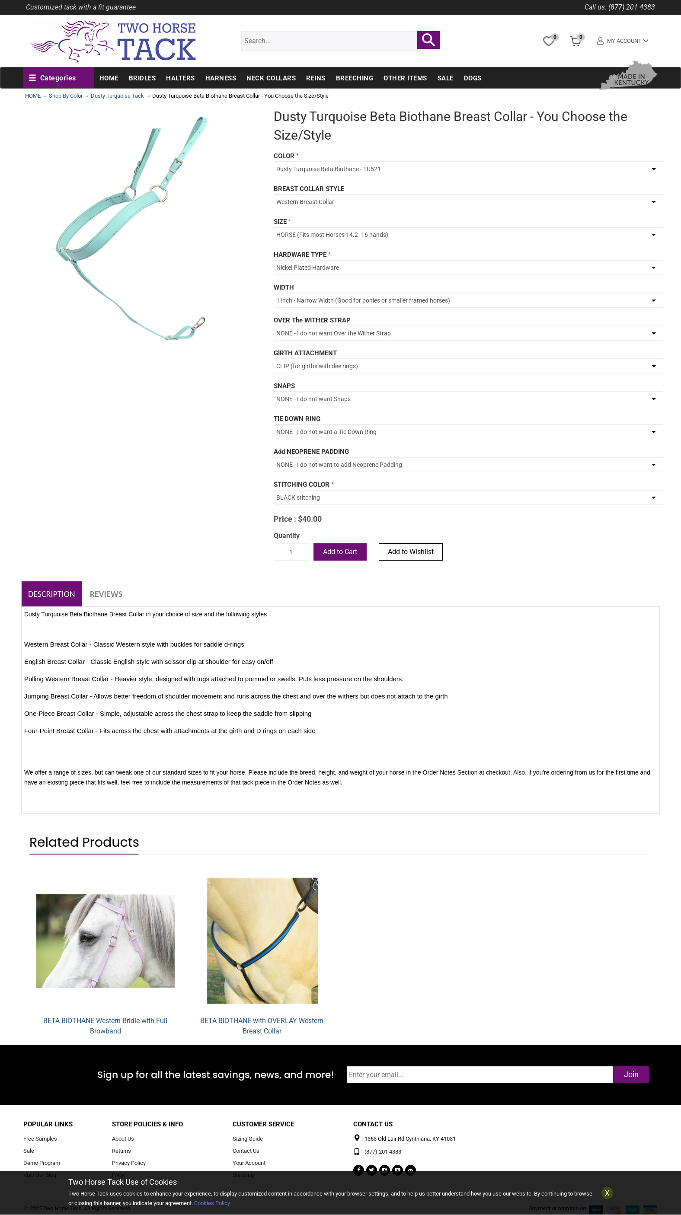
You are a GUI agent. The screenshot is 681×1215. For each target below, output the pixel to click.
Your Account (249, 1163)
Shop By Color (66, 95)
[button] (52, 78)
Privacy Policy (129, 1163)
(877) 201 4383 (631, 7)
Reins (316, 78)
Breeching (355, 78)
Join (631, 1074)
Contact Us (246, 1151)
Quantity (287, 536)
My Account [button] (623, 41)
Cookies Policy (212, 1203)
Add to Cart (340, 552)
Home (108, 78)
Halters (180, 78)
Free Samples (40, 1139)
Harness (221, 78)
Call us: (596, 7)
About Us (123, 1139)
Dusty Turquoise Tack (117, 95)
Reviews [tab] (106, 594)
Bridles (142, 78)
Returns (121, 1151)
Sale (446, 78)
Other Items (405, 78)
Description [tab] (51, 594)
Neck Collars (271, 78)
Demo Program (41, 1163)
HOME (33, 95)
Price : (285, 518)
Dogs (473, 78)
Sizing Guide (248, 1139)
